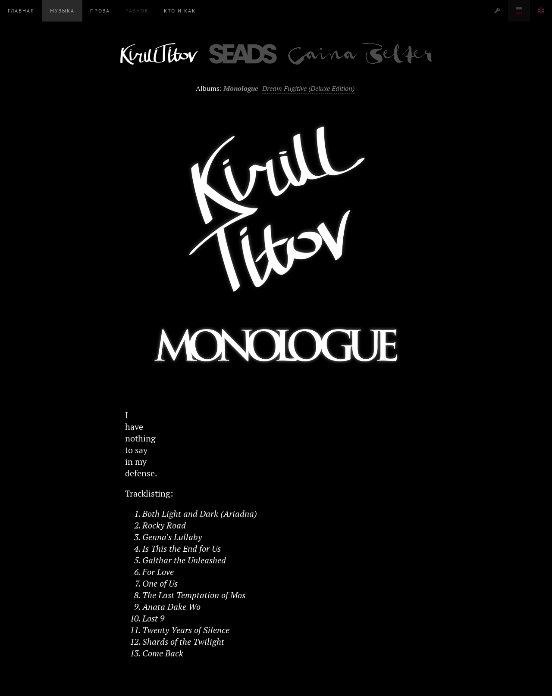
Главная (21, 10)
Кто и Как (180, 10)
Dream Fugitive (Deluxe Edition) (308, 88)
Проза (100, 10)
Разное (136, 10)
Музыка (62, 10)
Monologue (240, 88)
